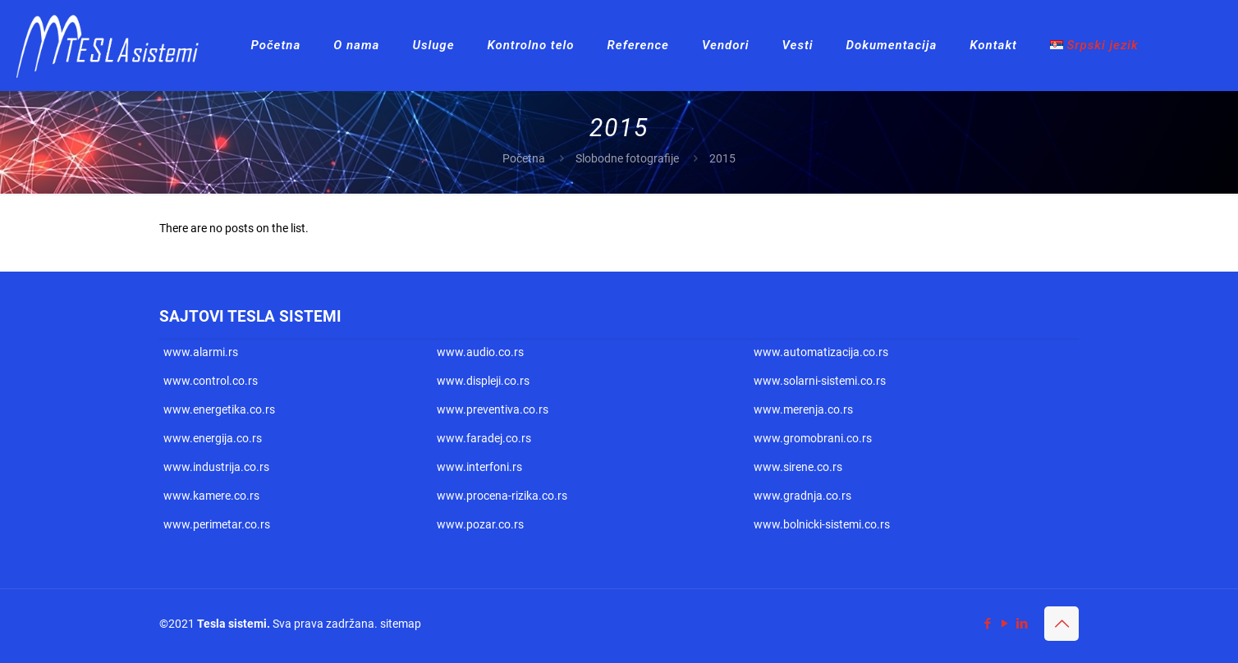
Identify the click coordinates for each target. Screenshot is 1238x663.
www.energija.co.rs (212, 438)
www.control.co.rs (210, 380)
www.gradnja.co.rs (802, 495)
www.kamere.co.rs (211, 495)
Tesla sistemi (232, 623)
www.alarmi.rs (200, 352)
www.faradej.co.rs (484, 438)
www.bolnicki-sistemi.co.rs (822, 524)
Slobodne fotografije (627, 158)
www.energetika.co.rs (219, 409)
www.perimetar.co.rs (216, 524)
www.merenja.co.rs (803, 409)
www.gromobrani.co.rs (813, 438)
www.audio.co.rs (480, 352)
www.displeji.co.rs (483, 380)
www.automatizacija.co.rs (821, 352)
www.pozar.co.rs (480, 524)
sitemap (400, 623)
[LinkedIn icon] (1022, 623)
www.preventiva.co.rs (492, 409)
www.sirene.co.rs (798, 466)
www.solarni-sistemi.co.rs (820, 380)
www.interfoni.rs (479, 466)
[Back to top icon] (1061, 623)
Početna (523, 158)
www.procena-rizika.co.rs (502, 495)
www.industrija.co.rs (216, 466)
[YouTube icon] (1004, 623)
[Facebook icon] (987, 623)
